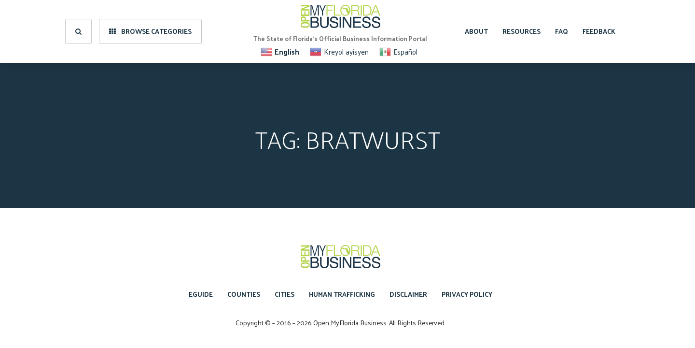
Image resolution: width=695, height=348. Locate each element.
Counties (243, 294)
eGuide (201, 294)
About (476, 31)
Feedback (599, 31)
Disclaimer (408, 294)
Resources (521, 31)
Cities (284, 294)
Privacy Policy (467, 294)
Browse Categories (150, 31)
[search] (78, 31)
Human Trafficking (342, 294)
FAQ (561, 31)
